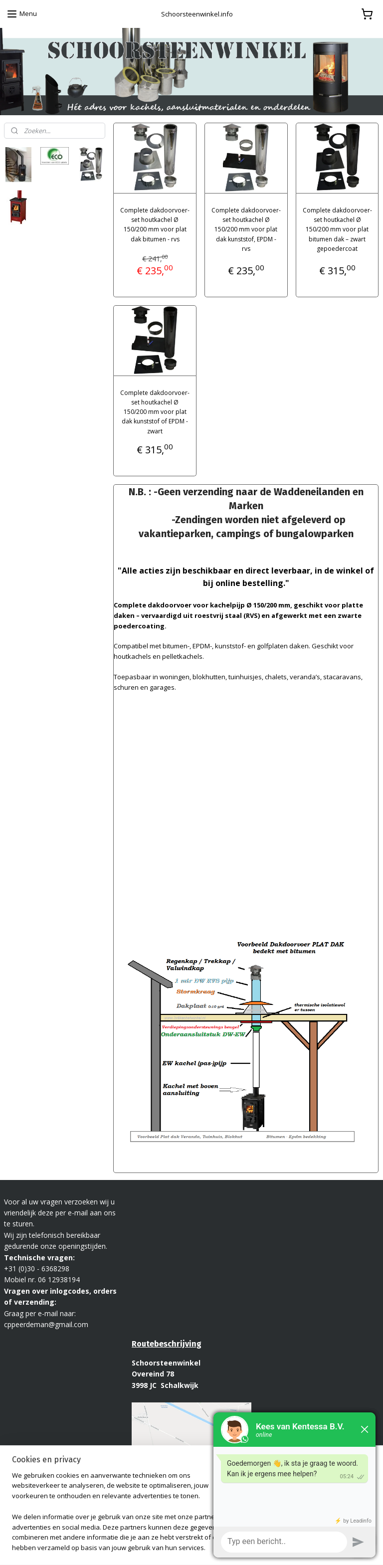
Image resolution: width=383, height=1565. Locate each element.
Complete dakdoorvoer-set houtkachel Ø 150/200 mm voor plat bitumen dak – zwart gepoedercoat (337, 229)
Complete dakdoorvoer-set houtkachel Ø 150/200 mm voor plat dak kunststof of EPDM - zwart (155, 411)
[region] (125, 1517)
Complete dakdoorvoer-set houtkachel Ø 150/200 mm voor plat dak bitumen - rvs (155, 224)
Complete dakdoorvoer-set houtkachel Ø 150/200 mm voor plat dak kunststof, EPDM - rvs (246, 229)
